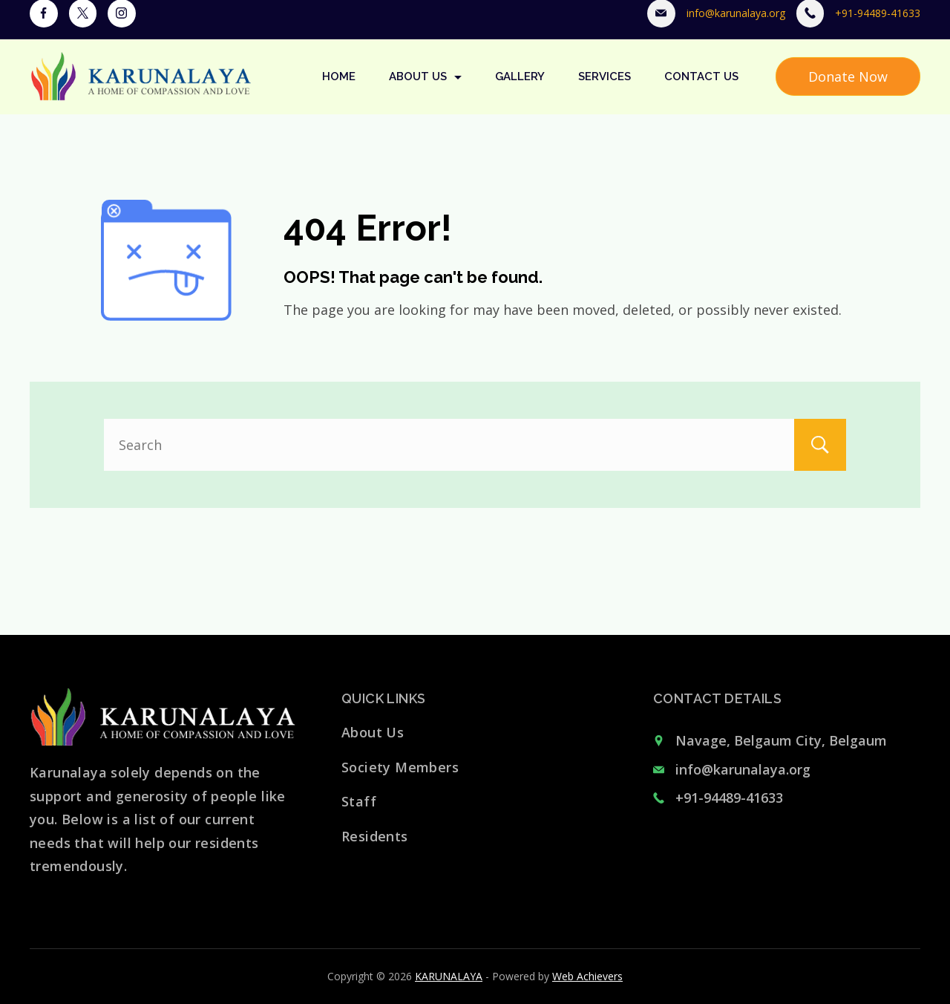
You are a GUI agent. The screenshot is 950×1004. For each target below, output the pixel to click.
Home (339, 89)
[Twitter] (83, 26)
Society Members (400, 767)
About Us (425, 89)
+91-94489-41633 (877, 26)
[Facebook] (44, 26)
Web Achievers (587, 976)
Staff (358, 801)
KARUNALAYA (448, 976)
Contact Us (701, 89)
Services (604, 89)
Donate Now (848, 89)
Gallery (520, 89)
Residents (374, 836)
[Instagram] (122, 26)
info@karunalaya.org (736, 26)
